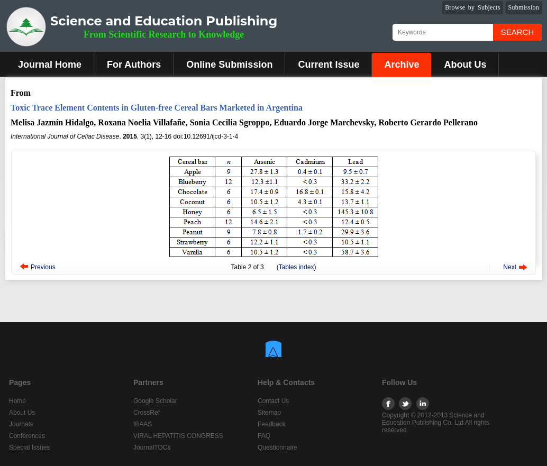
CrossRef (146, 412)
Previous (43, 267)
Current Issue (328, 64)
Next (509, 267)
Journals (21, 424)
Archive (401, 64)
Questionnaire (277, 447)
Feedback (272, 424)
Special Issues (29, 447)
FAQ (264, 436)
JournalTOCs (151, 447)
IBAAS (142, 424)
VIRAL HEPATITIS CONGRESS (178, 436)
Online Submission (229, 64)
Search (517, 32)
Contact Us (273, 401)
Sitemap (269, 412)
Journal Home (49, 64)
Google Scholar (155, 401)
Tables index (296, 267)
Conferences (27, 436)
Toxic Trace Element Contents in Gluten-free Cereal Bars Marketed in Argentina (157, 107)
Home (17, 401)
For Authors (134, 64)
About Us (465, 64)
